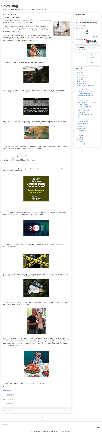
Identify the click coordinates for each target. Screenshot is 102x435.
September (81, 128)
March (80, 141)
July (80, 133)
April (80, 139)
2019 (78, 70)
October (81, 126)
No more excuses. (82, 98)
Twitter (91, 62)
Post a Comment (9, 403)
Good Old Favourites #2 (84, 93)
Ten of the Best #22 (83, 100)
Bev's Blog (9, 6)
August (80, 130)
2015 (78, 79)
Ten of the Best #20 (83, 121)
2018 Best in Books (81, 28)
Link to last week (7, 390)
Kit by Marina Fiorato (83, 123)
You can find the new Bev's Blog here (84, 17)
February (81, 144)
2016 (78, 77)
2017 (78, 75)
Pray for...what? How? (83, 110)
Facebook (92, 57)
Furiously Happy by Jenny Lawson (87, 102)
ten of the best (10, 387)
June (80, 135)
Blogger (68, 431)
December (81, 81)
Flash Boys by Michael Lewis (85, 95)
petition (62, 302)
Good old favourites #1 (84, 104)
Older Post (67, 411)
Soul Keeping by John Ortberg (86, 114)
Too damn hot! (81, 117)
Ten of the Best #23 (83, 89)
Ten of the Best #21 (83, 112)
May (80, 137)
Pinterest (92, 60)
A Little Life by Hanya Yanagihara (86, 119)
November (81, 83)
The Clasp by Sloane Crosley (85, 91)
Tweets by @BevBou (80, 49)
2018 (78, 73)
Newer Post (6, 411)
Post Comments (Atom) (40, 417)
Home (37, 411)
